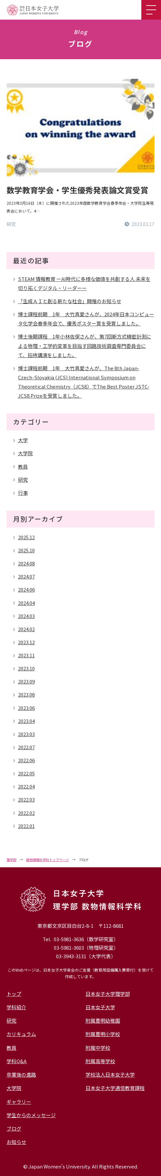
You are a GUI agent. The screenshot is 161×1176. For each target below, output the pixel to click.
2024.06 (26, 589)
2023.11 (26, 655)
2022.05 (26, 773)
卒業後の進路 (21, 1074)
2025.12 (26, 537)
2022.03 (26, 799)
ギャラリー (19, 1101)
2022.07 (26, 747)
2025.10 (26, 550)
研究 (23, 479)
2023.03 (26, 734)
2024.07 (26, 576)
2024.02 (26, 629)
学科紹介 (16, 1007)
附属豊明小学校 (103, 1033)
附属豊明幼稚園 (103, 1020)
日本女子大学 (100, 1007)
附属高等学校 (100, 1061)
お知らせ (16, 1141)
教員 (23, 466)
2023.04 (26, 721)
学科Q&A (17, 1061)
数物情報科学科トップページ (47, 859)
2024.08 (26, 563)
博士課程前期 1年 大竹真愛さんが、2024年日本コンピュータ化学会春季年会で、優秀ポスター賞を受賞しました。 (86, 319)
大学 (23, 440)
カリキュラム (21, 1033)
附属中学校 (98, 1047)
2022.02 (26, 812)
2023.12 (26, 642)
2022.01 (26, 825)
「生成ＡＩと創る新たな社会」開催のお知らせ (69, 301)
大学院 (25, 453)
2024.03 (26, 616)
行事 (23, 492)
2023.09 (26, 681)
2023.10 (26, 668)
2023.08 (26, 694)
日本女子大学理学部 (108, 993)
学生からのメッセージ (31, 1115)
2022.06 (26, 760)
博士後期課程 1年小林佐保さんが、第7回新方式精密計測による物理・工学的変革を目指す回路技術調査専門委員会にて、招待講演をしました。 (84, 345)
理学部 (11, 859)
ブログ (14, 1128)
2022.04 (26, 786)
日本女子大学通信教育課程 (115, 1087)
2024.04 (26, 602)
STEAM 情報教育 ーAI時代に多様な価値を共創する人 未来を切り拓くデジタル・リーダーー (84, 283)
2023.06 (26, 707)
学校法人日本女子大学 (110, 1074)
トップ (14, 993)
